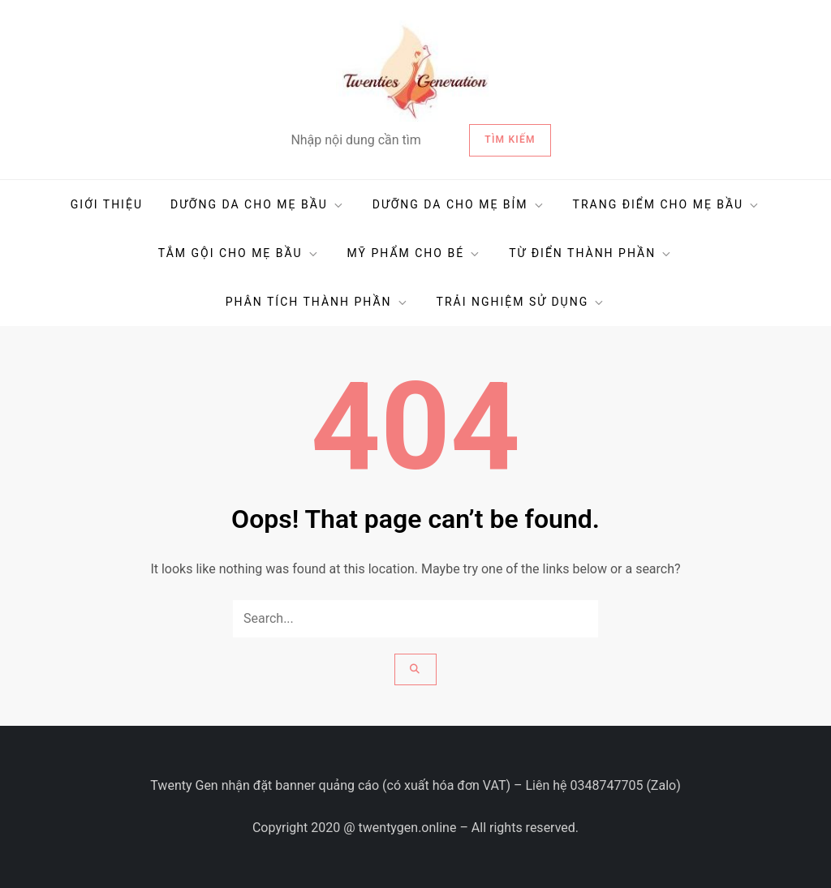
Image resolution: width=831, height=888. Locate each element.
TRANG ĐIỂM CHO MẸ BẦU (667, 205)
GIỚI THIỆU (107, 204)
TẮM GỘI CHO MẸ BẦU (239, 253)
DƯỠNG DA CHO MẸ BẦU (257, 205)
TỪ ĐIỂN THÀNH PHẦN (591, 253)
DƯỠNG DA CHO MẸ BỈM (458, 205)
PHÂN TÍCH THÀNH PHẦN (317, 302)
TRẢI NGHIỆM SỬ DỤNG (521, 302)
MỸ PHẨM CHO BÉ (414, 253)
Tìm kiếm (509, 139)
